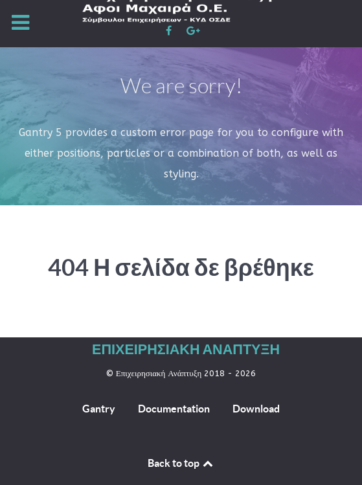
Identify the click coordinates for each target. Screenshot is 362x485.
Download (256, 408)
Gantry (98, 408)
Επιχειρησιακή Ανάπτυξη (186, 349)
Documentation (174, 408)
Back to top (181, 463)
